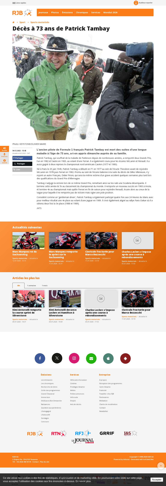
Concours (45, 422)
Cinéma (73, 383)
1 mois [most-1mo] (44, 285)
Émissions (67, 12)
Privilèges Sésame (77, 387)
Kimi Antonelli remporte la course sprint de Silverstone (26, 312)
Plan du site (44, 462)
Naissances (45, 404)
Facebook (40, 358)
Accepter (156, 479)
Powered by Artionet (122, 459)
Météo (72, 390)
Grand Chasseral (47, 394)
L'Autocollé (45, 415)
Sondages (45, 418)
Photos (55, 12)
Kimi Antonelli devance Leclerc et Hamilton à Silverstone (63, 312)
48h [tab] (18, 285)
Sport (22, 22)
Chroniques (82, 12)
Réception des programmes (110, 383)
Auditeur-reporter (143, 3)
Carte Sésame (104, 387)
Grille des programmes (50, 390)
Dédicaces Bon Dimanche (51, 401)
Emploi (73, 401)
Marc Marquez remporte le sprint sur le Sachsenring (63, 254)
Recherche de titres (49, 387)
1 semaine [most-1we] (31, 285)
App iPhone (108, 358)
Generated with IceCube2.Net (142, 459)
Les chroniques (47, 383)
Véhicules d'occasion (78, 380)
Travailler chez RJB (106, 394)
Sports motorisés (39, 22)
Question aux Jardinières (51, 408)
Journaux (43, 12)
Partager (18, 158)
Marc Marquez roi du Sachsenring (24, 253)
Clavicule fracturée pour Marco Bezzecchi (99, 253)
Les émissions (46, 380)
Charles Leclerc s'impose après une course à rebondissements (136, 254)
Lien (16, 169)
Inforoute (74, 397)
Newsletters (91, 358)
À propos (103, 380)
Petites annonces (77, 394)
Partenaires (104, 397)
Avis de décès (75, 404)
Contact (102, 408)
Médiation (103, 401)
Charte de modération (108, 404)
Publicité (102, 390)
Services (95, 12)
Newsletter (103, 411)
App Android (125, 358)
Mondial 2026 (110, 12)
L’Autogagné (46, 411)
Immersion (45, 397)
